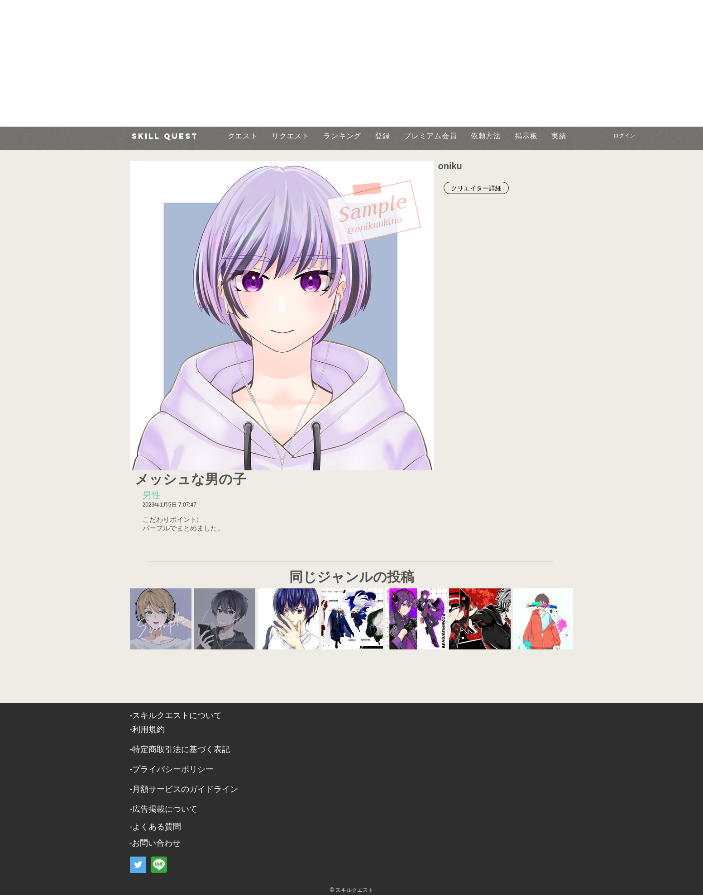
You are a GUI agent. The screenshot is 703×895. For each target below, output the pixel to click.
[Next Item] (557, 618)
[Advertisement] (271, 63)
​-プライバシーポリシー (172, 769)
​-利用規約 (147, 729)
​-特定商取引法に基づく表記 (180, 749)
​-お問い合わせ (155, 843)
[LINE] (159, 865)
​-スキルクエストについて (176, 715)
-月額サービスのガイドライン (184, 789)
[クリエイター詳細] (476, 188)
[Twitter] (138, 865)
